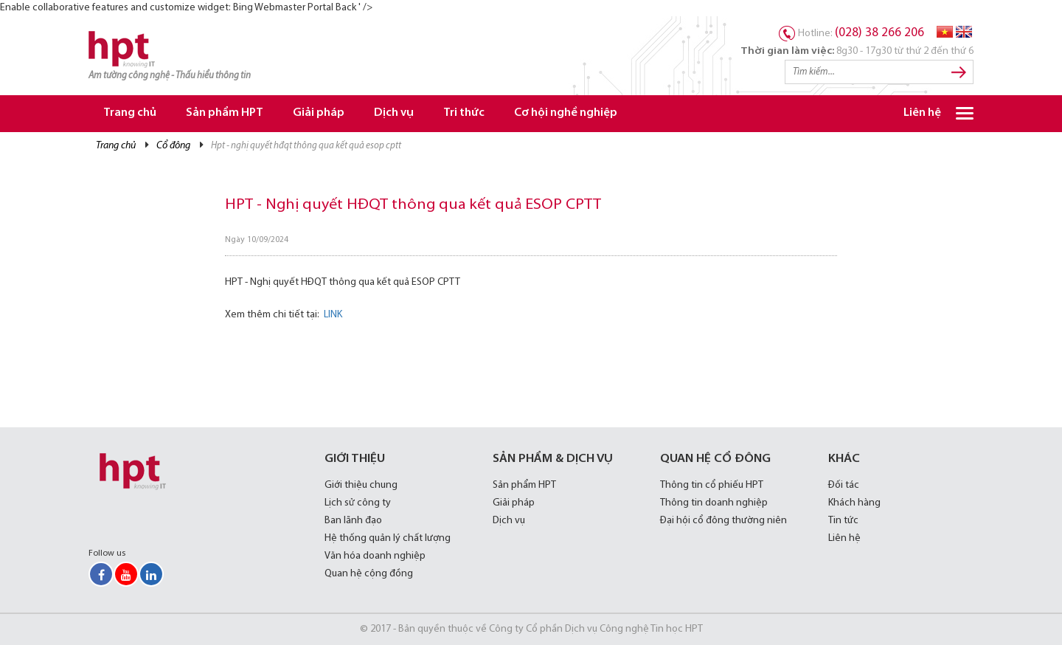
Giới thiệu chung (361, 485)
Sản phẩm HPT (224, 113)
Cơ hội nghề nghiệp (565, 113)
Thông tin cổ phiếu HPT (711, 485)
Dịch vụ (394, 113)
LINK (333, 314)
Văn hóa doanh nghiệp (375, 556)
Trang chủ (129, 113)
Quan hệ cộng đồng (368, 573)
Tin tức (843, 520)
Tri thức (464, 113)
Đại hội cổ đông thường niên (723, 520)
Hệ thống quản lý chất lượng (387, 538)
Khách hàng (854, 502)
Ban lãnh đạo (353, 520)
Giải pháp (318, 113)
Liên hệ (922, 113)
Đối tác (843, 485)
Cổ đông (173, 145)
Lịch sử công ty (357, 502)
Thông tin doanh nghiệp (714, 502)
